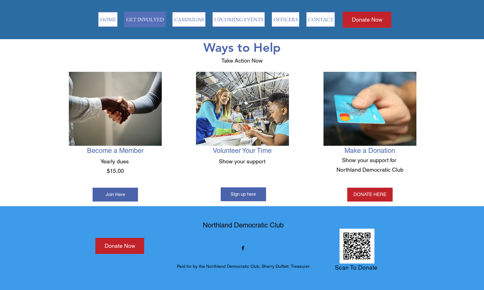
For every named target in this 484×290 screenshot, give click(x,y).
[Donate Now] (367, 20)
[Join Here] (115, 195)
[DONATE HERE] (370, 195)
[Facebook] (243, 248)
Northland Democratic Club (243, 225)
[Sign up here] (243, 194)
